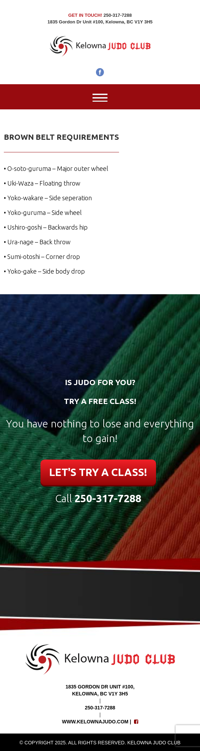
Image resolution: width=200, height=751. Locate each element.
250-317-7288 (107, 498)
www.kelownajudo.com (95, 721)
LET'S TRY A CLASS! (98, 472)
